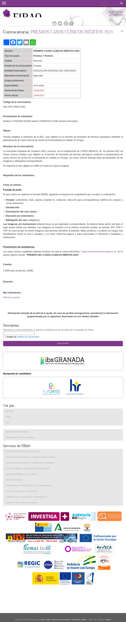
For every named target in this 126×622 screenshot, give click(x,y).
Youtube (54, 23)
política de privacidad (28, 336)
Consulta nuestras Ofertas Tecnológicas (22, 451)
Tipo (7, 422)
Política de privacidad (61, 619)
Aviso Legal (45, 619)
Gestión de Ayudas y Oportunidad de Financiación (27, 468)
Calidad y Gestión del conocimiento (21, 502)
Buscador (9, 411)
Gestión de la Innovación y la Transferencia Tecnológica (30, 462)
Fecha (8, 416)
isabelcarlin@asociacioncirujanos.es (98, 251)
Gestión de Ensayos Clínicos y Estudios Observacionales (30, 457)
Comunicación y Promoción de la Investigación (26, 497)
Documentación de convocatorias (20, 437)
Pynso (108, 619)
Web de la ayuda (11, 297)
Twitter (60, 23)
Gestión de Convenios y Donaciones (21, 491)
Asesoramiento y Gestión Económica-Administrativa (28, 485)
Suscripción (62, 343)
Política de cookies (79, 619)
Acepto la (22, 336)
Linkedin (66, 23)
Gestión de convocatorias (16, 431)
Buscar (121, 3)
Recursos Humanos (13, 480)
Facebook (71, 23)
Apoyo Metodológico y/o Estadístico (21, 474)
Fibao (29, 13)
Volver (122, 32)
